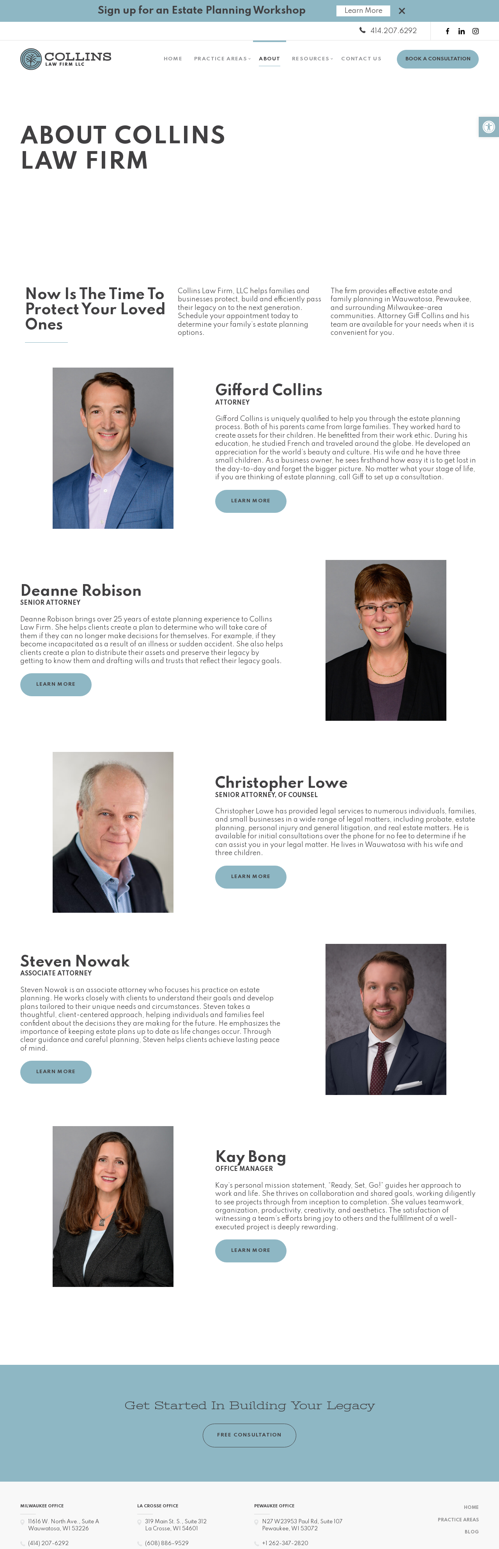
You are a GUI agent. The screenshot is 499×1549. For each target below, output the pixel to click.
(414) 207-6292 (48, 1541)
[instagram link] (475, 31)
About (269, 59)
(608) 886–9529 (166, 1541)
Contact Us (361, 59)
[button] (489, 127)
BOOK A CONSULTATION (438, 59)
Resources (310, 59)
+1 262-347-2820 (284, 1541)
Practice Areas (220, 59)
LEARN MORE (251, 500)
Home (173, 59)
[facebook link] (447, 31)
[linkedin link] (461, 31)
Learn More (363, 10)
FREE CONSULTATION (249, 1435)
